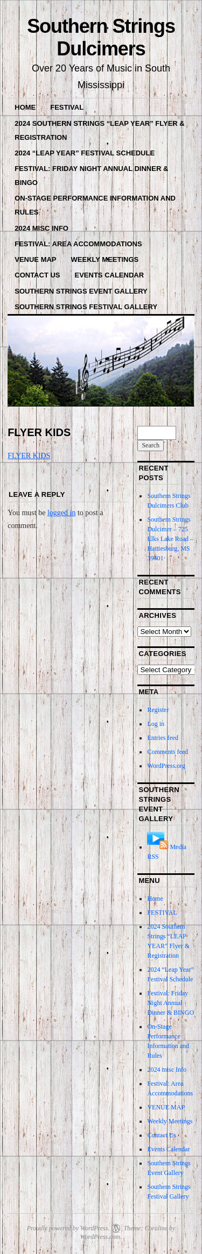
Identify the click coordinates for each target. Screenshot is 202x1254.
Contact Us (37, 275)
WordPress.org (166, 766)
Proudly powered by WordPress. (68, 1228)
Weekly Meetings (105, 259)
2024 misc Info (41, 228)
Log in (155, 724)
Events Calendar (109, 275)
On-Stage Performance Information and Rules (95, 205)
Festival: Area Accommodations (78, 244)
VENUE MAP (35, 259)
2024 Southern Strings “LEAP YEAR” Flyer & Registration (99, 130)
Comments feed (167, 752)
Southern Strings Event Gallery (81, 291)
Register (158, 710)
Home (25, 107)
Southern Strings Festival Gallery (86, 307)
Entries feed (162, 738)
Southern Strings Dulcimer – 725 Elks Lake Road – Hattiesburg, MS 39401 (170, 539)
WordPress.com (100, 1237)
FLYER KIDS (29, 456)
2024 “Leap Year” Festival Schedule (85, 153)
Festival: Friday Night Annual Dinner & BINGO (91, 176)
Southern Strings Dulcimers (101, 37)
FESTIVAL (66, 107)
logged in (61, 513)
